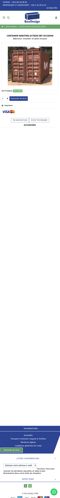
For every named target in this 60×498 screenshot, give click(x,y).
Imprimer (8, 105)
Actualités (28, 435)
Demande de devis (12, 450)
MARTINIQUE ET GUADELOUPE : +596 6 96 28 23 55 (24, 5)
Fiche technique (39, 120)
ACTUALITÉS (52, 8)
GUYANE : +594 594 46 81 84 (15, 2)
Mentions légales (28, 442)
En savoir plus (20, 120)
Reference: (17, 39)
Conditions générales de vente (28, 446)
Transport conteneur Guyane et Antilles (28, 439)
